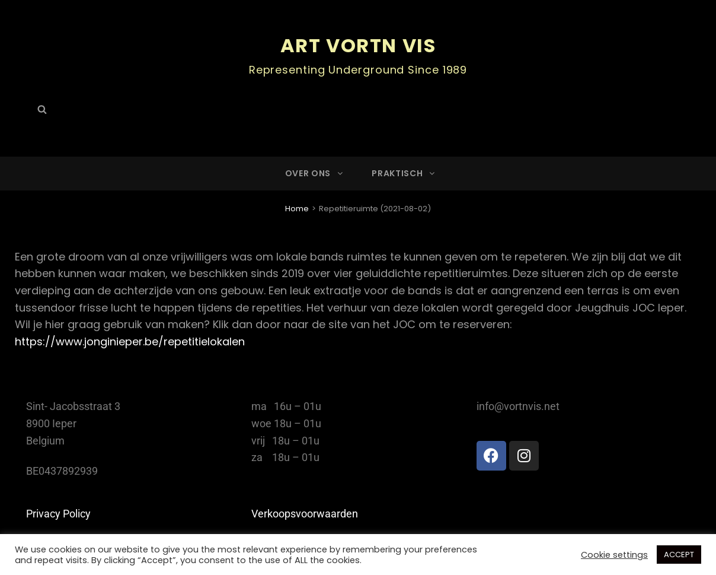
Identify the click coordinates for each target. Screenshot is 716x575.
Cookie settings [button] (614, 554)
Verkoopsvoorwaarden (304, 513)
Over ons (315, 173)
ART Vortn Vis (358, 45)
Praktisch (404, 173)
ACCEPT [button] (679, 554)
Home (297, 208)
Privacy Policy (58, 513)
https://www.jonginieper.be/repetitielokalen (130, 341)
